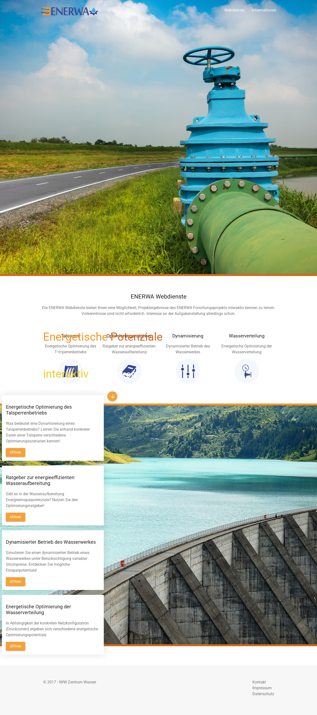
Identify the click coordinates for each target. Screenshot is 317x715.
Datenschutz (263, 694)
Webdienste (234, 10)
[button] (112, 396)
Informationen (264, 10)
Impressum (262, 688)
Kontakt (259, 682)
